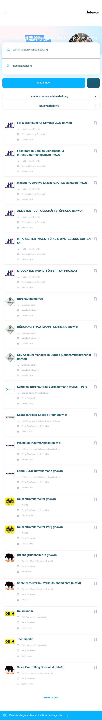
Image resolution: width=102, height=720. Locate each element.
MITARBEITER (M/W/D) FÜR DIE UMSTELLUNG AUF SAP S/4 (54, 240)
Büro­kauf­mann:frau (30, 298)
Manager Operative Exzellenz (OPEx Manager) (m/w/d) (52, 182)
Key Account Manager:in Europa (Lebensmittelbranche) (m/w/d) (54, 356)
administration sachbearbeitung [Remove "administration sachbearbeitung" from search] (49, 96)
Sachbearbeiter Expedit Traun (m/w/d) (42, 414)
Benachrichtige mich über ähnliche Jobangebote (35, 715)
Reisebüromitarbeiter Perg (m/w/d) (40, 527)
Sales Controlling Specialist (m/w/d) (40, 667)
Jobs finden (43, 82)
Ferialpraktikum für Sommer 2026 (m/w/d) (44, 122)
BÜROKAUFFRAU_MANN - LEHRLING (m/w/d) (47, 326)
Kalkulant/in (25, 611)
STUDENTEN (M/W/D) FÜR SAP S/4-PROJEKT (47, 270)
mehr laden (51, 697)
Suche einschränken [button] (93, 83)
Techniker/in (25, 639)
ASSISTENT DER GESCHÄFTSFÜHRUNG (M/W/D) (50, 210)
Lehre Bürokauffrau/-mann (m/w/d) (40, 470)
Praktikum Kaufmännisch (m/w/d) (39, 442)
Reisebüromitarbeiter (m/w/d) (36, 498)
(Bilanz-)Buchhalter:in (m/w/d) (37, 555)
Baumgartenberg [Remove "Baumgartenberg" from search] (49, 105)
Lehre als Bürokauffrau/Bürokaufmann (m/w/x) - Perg (52, 386)
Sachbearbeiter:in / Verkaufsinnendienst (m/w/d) (49, 583)
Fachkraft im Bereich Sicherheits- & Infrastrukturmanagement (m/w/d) (40, 152)
